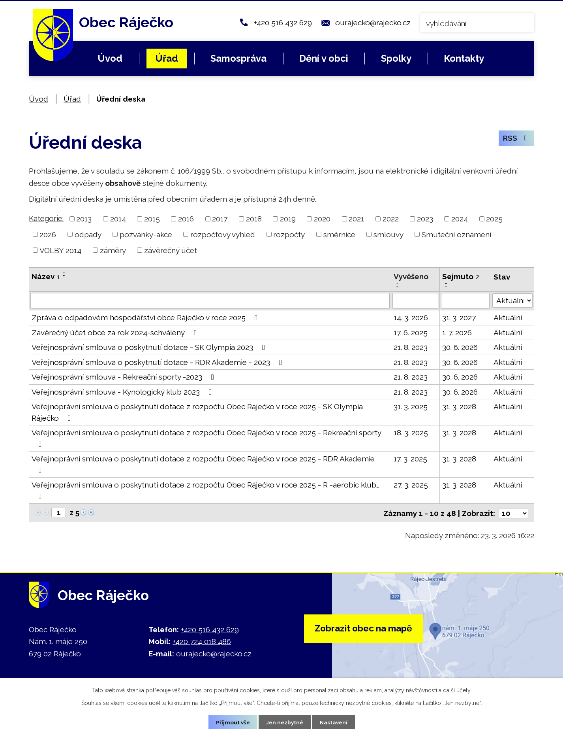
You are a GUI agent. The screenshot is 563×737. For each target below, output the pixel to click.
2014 (118, 218)
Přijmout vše (231, 722)
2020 (322, 218)
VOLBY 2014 (60, 250)
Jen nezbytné (284, 722)
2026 (47, 234)
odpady (88, 234)
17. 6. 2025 (411, 332)
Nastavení (335, 722)
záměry (113, 250)
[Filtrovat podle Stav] (512, 300)
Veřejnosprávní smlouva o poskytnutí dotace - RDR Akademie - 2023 (158, 362)
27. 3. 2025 (411, 484)
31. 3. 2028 (459, 406)
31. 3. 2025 (411, 406)
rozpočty (289, 234)
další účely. (457, 690)
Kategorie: (46, 218)
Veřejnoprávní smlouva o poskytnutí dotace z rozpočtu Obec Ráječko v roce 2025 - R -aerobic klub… (205, 490)
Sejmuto (460, 276)
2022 (391, 218)
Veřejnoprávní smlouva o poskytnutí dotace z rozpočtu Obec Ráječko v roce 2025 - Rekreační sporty (206, 438)
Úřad (166, 58)
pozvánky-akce (146, 234)
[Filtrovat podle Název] (210, 301)
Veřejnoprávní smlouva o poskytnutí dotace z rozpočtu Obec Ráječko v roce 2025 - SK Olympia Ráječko (197, 412)
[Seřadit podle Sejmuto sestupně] (446, 286)
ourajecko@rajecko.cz (373, 22)
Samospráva (238, 58)
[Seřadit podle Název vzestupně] (64, 272)
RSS (515, 139)
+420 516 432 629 (283, 22)
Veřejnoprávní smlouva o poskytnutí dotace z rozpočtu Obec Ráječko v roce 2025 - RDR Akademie (203, 464)
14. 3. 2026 (411, 317)
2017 (219, 218)
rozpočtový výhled (222, 234)
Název (46, 276)
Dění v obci (323, 58)
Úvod (110, 58)
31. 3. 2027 (459, 317)
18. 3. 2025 (411, 432)
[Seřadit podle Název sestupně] (64, 275)
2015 (152, 218)
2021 (356, 218)
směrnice (339, 234)
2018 (254, 218)
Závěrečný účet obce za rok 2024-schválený (115, 332)
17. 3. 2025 (410, 458)
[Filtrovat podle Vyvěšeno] (415, 301)
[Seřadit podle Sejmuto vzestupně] (446, 283)
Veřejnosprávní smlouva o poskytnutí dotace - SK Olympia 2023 (150, 347)
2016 (186, 218)
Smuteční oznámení (456, 234)
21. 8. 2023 (411, 347)
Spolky (396, 58)
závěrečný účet (170, 250)
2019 (288, 218)
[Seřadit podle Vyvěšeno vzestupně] (398, 283)
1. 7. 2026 (457, 332)
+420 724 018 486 (202, 641)
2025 (494, 218)
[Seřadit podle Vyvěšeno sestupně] (398, 286)
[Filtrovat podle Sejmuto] (465, 301)
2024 (459, 218)
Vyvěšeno (411, 276)
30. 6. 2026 (460, 347)
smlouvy (388, 234)
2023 (425, 218)
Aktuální (508, 317)
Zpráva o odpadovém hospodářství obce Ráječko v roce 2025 (146, 317)
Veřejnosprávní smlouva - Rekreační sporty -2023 (124, 376)
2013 (84, 218)
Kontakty (464, 58)
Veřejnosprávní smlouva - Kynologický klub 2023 (123, 391)
